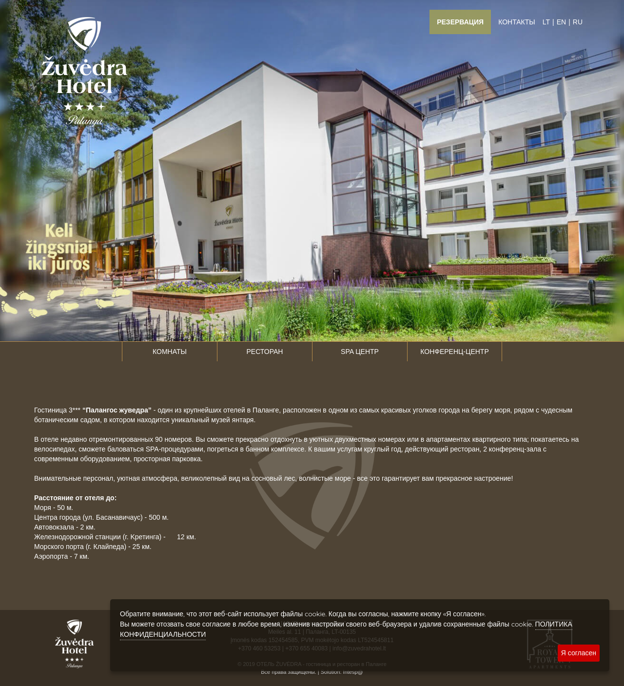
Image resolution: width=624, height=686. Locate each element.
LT (546, 22)
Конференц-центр (454, 351)
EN (561, 22)
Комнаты (170, 351)
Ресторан (265, 351)
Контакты (516, 22)
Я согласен (578, 652)
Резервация (460, 22)
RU (578, 22)
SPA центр (360, 351)
